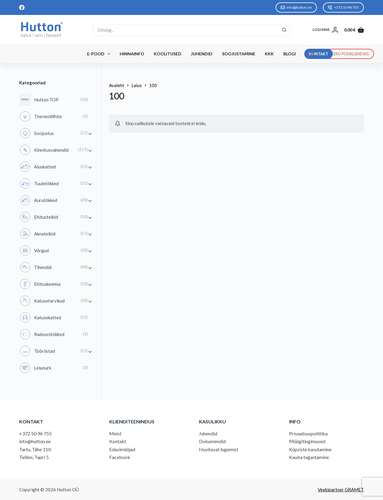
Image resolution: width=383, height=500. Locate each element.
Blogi (289, 53)
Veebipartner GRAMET (341, 489)
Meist (115, 433)
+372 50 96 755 (343, 7)
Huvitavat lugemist (218, 449)
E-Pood (100, 53)
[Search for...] (185, 30)
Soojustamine (238, 53)
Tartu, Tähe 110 (35, 449)
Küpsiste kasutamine (310, 449)
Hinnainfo (132, 53)
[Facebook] (22, 7)
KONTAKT (318, 53)
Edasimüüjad (122, 449)
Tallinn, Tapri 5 (34, 457)
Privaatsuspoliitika (308, 433)
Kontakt (117, 441)
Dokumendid (212, 441)
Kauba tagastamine (309, 457)
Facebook (119, 457)
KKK (269, 53)
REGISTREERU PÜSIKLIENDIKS (339, 53)
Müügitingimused (307, 441)
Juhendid (201, 53)
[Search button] (284, 30)
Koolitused (167, 53)
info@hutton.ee (296, 7)
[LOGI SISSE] (325, 30)
